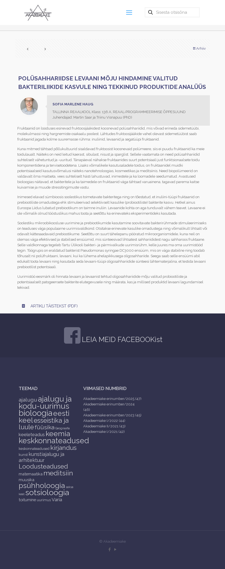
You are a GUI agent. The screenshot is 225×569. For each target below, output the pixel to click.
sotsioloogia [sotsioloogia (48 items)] (47, 492)
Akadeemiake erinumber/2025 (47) (112, 399)
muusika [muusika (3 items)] (26, 479)
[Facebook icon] (110, 549)
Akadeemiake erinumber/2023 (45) (112, 415)
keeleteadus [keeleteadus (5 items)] (32, 434)
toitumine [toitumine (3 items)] (27, 499)
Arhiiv (199, 48)
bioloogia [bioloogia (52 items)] (35, 413)
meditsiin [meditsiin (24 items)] (58, 473)
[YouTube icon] (115, 549)
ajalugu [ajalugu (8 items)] (28, 400)
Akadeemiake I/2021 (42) (104, 432)
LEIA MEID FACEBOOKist (122, 339)
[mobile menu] (129, 12)
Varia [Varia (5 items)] (57, 499)
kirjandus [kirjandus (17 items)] (63, 447)
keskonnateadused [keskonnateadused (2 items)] (34, 449)
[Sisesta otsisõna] (172, 12)
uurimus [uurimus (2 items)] (44, 500)
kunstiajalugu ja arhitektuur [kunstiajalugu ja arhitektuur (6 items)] (41, 457)
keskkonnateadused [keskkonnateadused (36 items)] (54, 440)
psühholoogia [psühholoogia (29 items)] (42, 485)
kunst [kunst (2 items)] (23, 455)
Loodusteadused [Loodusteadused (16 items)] (43, 466)
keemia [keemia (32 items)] (58, 433)
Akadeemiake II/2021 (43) (104, 426)
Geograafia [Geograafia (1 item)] (62, 428)
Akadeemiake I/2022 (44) (104, 421)
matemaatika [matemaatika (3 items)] (31, 474)
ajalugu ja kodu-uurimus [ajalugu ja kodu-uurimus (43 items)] (45, 402)
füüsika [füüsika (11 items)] (44, 427)
